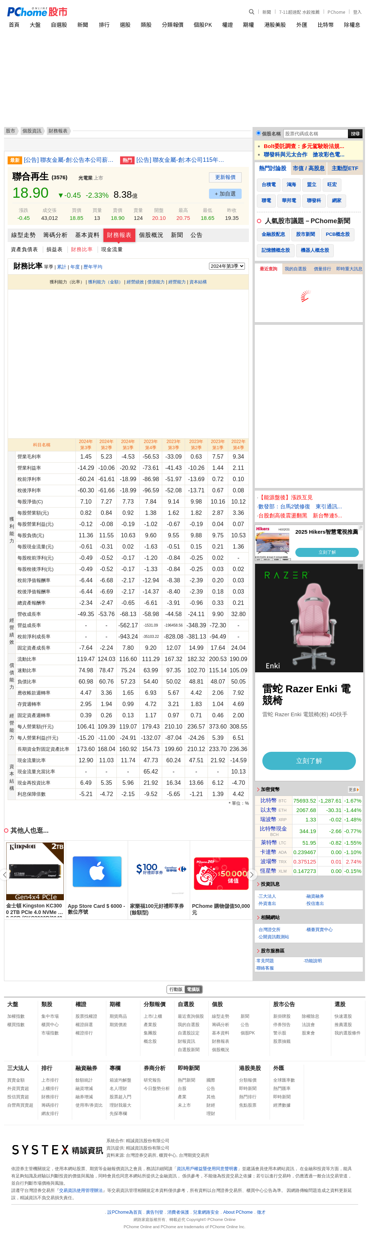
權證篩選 (84, 1024)
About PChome (238, 1212)
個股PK (203, 24)
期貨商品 (118, 1016)
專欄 (115, 1068)
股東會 (308, 1033)
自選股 (59, 24)
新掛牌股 (282, 1016)
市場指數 (50, 1033)
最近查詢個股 (191, 1016)
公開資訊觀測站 (274, 936)
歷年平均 (92, 267)
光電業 (85, 178)
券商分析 (154, 1068)
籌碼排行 (50, 1105)
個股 (217, 1004)
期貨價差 (118, 1024)
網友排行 (50, 1113)
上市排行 (50, 1080)
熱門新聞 (186, 1080)
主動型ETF (345, 168)
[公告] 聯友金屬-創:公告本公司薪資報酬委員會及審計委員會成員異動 (69, 160)
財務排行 (50, 1096)
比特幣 (325, 24)
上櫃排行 (50, 1088)
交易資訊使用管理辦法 (81, 1190)
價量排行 (322, 268)
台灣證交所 (269, 929)
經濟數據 (282, 1105)
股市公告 (284, 1004)
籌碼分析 (55, 235)
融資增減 (84, 1088)
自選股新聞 (189, 1049)
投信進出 (315, 903)
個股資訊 (31, 131)
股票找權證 (86, 1016)
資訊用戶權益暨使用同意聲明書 (207, 1168)
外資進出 (267, 903)
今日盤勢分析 (157, 1088)
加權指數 (16, 1016)
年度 (75, 267)
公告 (196, 235)
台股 (182, 1088)
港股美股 (275, 24)
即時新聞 (189, 1068)
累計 (61, 267)
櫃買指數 (16, 1024)
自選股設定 (189, 1033)
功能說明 (313, 960)
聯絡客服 (265, 968)
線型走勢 (23, 235)
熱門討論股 (272, 168)
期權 (248, 24)
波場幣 (269, 861)
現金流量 (112, 249)
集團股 (150, 1033)
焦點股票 (248, 1105)
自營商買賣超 (20, 1105)
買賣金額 (16, 1080)
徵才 (261, 1212)
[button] (251, 874)
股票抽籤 (282, 1041)
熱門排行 (248, 1096)
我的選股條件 (348, 1033)
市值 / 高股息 (309, 168)
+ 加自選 (225, 193)
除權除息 (310, 1016)
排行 (104, 24)
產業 (182, 1096)
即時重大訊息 (349, 268)
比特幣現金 (273, 828)
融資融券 (315, 896)
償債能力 (156, 281)
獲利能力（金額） (105, 281)
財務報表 (119, 235)
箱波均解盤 (120, 1080)
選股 (125, 24)
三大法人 (267, 896)
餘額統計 (84, 1080)
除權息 (352, 24)
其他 (210, 1096)
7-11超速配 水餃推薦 (299, 12)
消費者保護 (178, 1212)
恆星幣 (268, 871)
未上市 (184, 1105)
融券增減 (84, 1096)
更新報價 (225, 177)
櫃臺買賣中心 (320, 929)
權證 (227, 24)
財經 (210, 1105)
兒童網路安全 (206, 1212)
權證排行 (84, 1033)
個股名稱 (271, 133)
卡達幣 (268, 852)
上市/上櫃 (153, 1016)
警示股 (279, 1033)
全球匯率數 (284, 1080)
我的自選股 (296, 268)
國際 (210, 1080)
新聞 (266, 12)
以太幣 (269, 810)
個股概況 (151, 235)
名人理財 (118, 1088)
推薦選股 (343, 1024)
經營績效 (135, 281)
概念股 (150, 1041)
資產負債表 (24, 249)
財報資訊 (186, 1041)
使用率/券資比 (89, 1105)
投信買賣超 (18, 1096)
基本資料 (87, 235)
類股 (146, 24)
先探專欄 (118, 1113)
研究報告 (152, 1080)
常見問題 (265, 960)
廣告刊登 (154, 1212)
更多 (353, 789)
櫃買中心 (50, 1024)
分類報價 (173, 24)
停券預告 (282, 1024)
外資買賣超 (18, 1088)
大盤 (35, 24)
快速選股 (343, 1016)
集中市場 (50, 1016)
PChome (336, 12)
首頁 (14, 24)
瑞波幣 (268, 819)
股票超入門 (120, 1096)
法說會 (308, 1024)
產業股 (150, 1024)
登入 (357, 12)
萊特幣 (269, 842)
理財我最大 (120, 1105)
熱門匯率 (282, 1088)
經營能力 (177, 281)
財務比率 (82, 249)
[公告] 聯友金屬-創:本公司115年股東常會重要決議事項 (181, 160)
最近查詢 (268, 268)
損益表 (54, 249)
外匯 (301, 24)
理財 (210, 1113)
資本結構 (198, 281)
